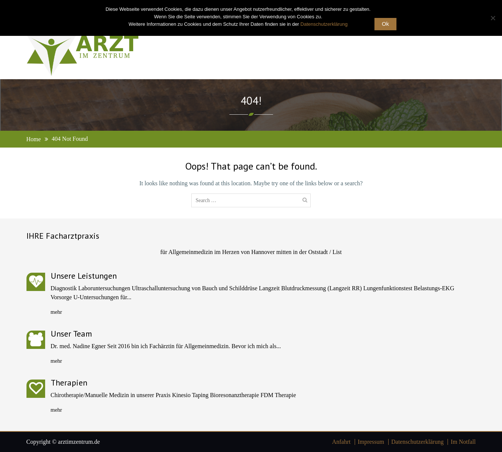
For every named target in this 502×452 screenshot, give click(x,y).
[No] (492, 18)
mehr (56, 312)
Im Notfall (463, 442)
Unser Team (71, 333)
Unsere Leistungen (84, 275)
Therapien (69, 382)
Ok (385, 24)
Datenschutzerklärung (417, 442)
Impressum (371, 442)
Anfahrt (341, 442)
